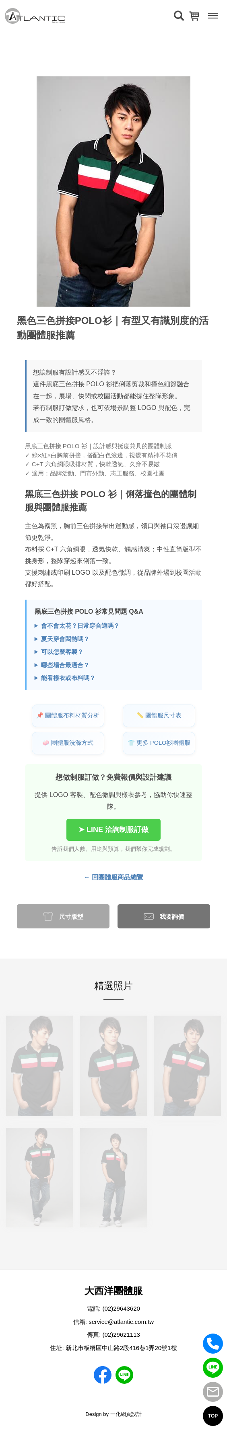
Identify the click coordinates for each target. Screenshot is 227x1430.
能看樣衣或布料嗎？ (68, 677)
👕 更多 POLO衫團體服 (159, 743)
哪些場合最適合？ (65, 665)
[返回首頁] (35, 16)
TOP (213, 1416)
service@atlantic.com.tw (121, 1321)
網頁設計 (131, 1414)
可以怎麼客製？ (62, 651)
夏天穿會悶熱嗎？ (65, 638)
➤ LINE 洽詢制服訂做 (113, 830)
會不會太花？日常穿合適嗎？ (80, 625)
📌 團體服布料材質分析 (67, 715)
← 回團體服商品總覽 (113, 877)
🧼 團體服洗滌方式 (67, 743)
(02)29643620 (121, 1308)
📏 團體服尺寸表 (159, 715)
